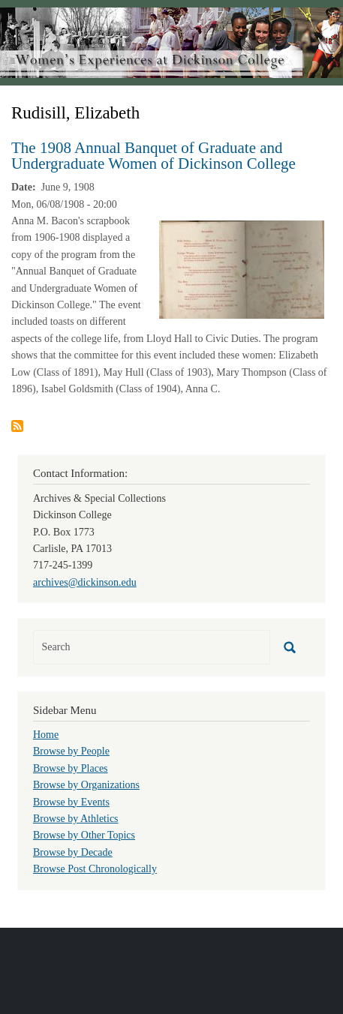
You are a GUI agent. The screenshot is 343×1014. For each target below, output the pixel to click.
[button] (241, 268)
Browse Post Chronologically (95, 868)
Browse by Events (71, 802)
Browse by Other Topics (84, 835)
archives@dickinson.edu (85, 582)
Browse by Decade (73, 852)
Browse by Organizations (86, 784)
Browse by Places (70, 768)
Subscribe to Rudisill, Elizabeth (17, 426)
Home (46, 734)
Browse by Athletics (76, 818)
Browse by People (71, 751)
